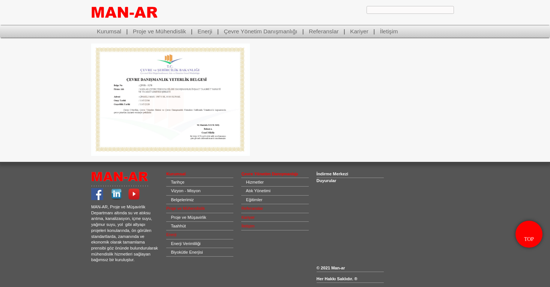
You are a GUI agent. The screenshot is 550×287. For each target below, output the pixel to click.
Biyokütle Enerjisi (187, 252)
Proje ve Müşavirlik (188, 217)
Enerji (204, 31)
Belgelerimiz (182, 199)
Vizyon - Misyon (186, 190)
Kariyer (359, 31)
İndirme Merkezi (333, 174)
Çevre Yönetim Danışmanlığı (260, 31)
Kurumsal (109, 31)
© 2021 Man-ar (331, 268)
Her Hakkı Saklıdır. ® (337, 279)
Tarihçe (177, 182)
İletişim (389, 31)
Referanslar (323, 31)
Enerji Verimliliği (186, 243)
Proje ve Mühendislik (159, 31)
